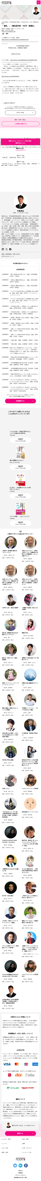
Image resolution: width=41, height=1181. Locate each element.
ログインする (20, 112)
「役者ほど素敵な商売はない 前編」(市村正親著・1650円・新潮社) (24, 286)
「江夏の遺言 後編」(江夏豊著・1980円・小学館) (24, 340)
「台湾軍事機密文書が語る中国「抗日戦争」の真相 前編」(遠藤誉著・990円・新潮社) (24, 369)
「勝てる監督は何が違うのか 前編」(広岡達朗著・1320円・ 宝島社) (24, 275)
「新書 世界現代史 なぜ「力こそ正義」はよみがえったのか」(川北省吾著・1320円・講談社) (24, 375)
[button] (39, 2)
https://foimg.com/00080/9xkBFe (10, 76)
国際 (23, 1143)
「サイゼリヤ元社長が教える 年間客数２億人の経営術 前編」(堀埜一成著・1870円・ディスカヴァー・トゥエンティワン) (24, 300)
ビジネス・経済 (6, 1139)
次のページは (20, 156)
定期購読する (20, 401)
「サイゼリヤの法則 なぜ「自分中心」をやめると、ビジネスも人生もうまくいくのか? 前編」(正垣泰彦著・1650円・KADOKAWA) (24, 389)
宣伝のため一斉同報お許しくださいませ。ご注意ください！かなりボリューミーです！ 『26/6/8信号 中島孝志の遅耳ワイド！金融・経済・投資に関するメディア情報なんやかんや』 (24, 350)
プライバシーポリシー (20, 1175)
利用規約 (20, 1172)
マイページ (17, 1109)
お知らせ (20, 1170)
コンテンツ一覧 (26, 1152)
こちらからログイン (20, 150)
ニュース (4, 1143)
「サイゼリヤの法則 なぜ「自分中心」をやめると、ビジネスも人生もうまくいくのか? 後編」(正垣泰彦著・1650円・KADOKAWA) (24, 381)
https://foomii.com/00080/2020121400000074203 (15, 39)
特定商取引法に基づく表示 (20, 1177)
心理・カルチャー (27, 1148)
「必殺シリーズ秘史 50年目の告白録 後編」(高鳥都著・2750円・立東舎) (24, 329)
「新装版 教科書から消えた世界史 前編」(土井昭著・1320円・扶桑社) (24, 324)
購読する (20, 1133)
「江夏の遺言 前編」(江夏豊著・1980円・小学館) (24, 344)
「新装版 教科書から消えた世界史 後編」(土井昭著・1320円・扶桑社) (24, 318)
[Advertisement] (20, 179)
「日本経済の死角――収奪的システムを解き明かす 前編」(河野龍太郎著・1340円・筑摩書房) (24, 312)
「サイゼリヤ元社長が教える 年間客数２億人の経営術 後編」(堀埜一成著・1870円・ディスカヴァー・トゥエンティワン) (24, 293)
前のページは (20, 163)
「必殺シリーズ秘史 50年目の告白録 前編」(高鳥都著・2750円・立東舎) (24, 335)
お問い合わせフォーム (8, 256)
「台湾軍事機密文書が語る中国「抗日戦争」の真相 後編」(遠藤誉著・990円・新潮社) (24, 363)
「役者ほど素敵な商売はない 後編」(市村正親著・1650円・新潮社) (24, 280)
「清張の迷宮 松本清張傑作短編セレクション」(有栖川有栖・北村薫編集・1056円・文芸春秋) (24, 358)
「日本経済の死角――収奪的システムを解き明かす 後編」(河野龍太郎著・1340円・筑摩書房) (24, 307)
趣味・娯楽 (5, 1152)
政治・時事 (25, 1139)
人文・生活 (5, 1148)
